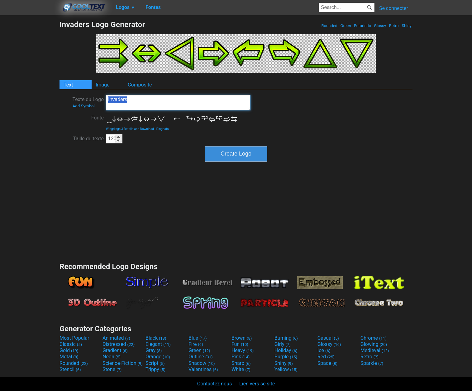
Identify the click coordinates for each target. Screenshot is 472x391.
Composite (140, 85)
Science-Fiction (123, 363)
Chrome (373, 338)
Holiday (286, 350)
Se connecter (393, 8)
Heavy (242, 350)
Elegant (158, 344)
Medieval (374, 350)
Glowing (373, 344)
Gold (69, 350)
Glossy (380, 25)
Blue (197, 338)
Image (103, 85)
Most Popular (74, 338)
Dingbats (162, 129)
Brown (241, 338)
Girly (282, 344)
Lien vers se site (257, 384)
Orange (157, 357)
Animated (116, 338)
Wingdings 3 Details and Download (130, 129)
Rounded (329, 25)
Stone (112, 369)
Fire (195, 344)
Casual (328, 338)
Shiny (406, 25)
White (240, 369)
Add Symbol (83, 106)
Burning (286, 338)
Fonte (97, 118)
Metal (69, 357)
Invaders (178, 102)
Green (345, 25)
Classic (71, 344)
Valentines (203, 369)
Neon (112, 357)
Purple (285, 357)
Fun (239, 344)
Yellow (286, 369)
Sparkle (371, 363)
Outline (200, 357)
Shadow (201, 363)
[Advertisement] (30, 113)
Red (326, 357)
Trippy (155, 369)
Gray (153, 350)
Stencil (70, 369)
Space (327, 363)
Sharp (241, 363)
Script (155, 363)
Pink (240, 357)
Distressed (119, 344)
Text (68, 85)
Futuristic (362, 25)
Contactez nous (214, 384)
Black (155, 338)
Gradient (115, 350)
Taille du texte (88, 139)
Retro (394, 25)
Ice (323, 350)
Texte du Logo (88, 102)
